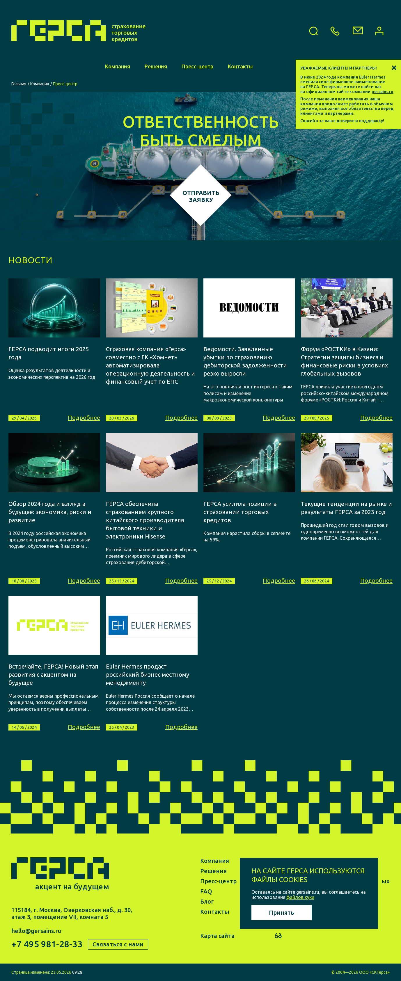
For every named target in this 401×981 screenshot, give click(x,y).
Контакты (240, 66)
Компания (117, 66)
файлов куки (300, 897)
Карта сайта (217, 935)
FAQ (206, 891)
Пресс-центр (197, 66)
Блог (207, 901)
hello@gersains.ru (36, 930)
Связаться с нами (118, 944)
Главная (18, 83)
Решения (156, 66)
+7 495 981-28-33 (46, 944)
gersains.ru (382, 91)
